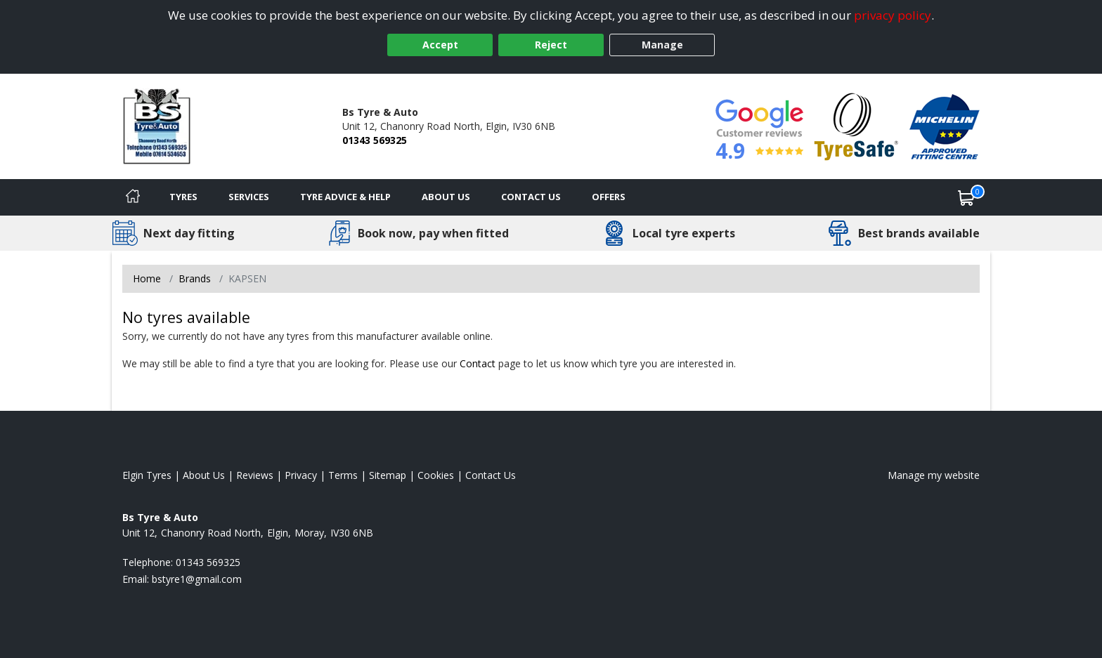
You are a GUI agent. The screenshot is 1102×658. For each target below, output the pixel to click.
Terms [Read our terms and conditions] (343, 475)
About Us (446, 196)
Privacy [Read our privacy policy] (301, 475)
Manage (662, 44)
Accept (440, 44)
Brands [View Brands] (195, 278)
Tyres (183, 196)
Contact (477, 363)
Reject (551, 44)
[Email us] (197, 579)
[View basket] (966, 197)
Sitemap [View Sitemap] (387, 475)
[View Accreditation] (856, 125)
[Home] (133, 197)
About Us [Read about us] (204, 475)
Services (248, 196)
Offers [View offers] (608, 196)
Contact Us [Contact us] (531, 196)
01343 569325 (374, 140)
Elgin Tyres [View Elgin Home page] (146, 475)
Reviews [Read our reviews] (254, 475)
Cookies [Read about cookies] (435, 475)
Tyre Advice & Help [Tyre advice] (345, 196)
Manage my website (934, 475)
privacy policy (892, 15)
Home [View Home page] (147, 278)
